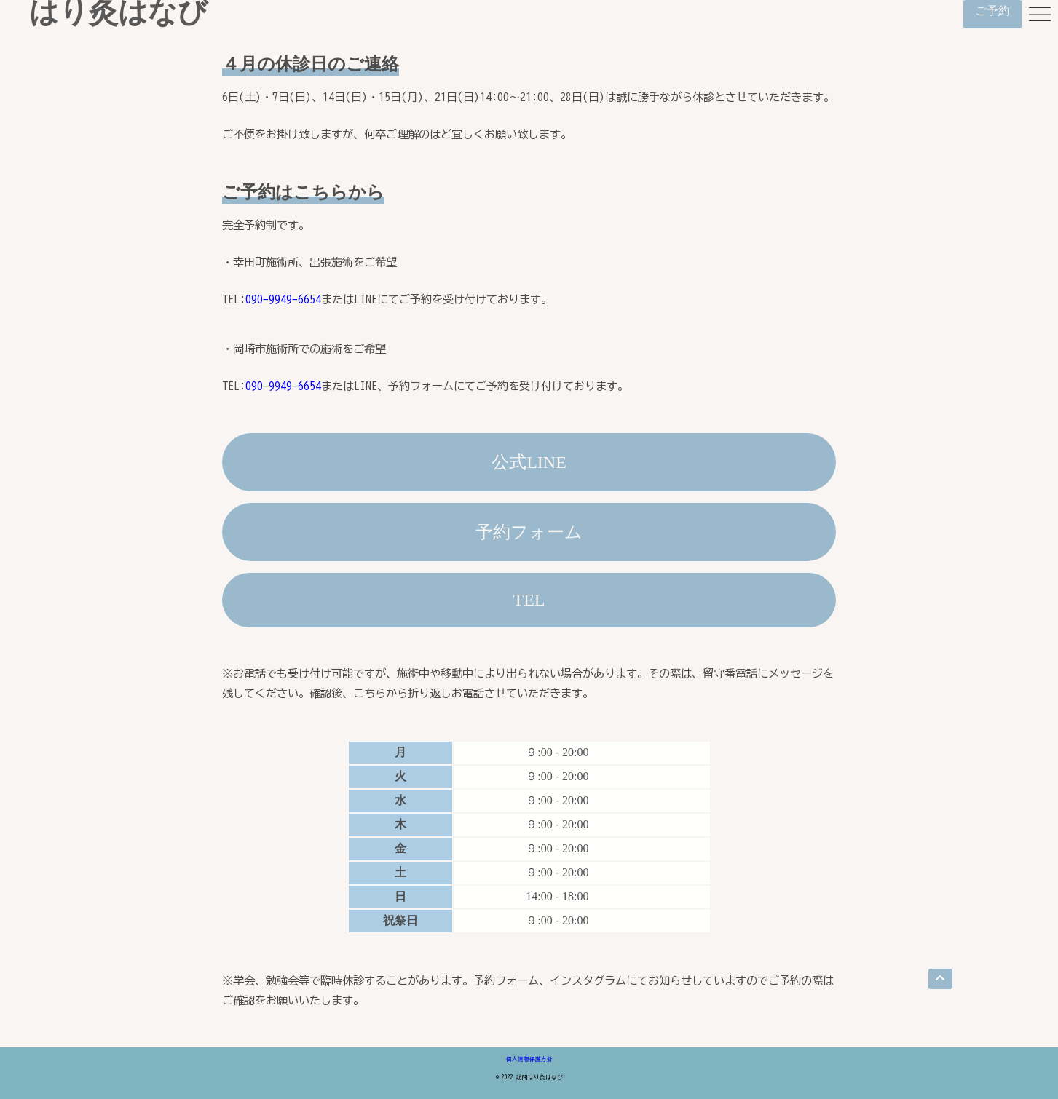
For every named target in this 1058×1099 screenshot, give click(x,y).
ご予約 (992, 10)
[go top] (940, 979)
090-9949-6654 (283, 299)
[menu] (1040, 14)
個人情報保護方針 (529, 1059)
